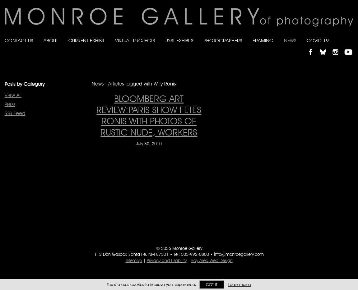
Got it (211, 284)
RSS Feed (15, 113)
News (290, 41)
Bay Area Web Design (212, 260)
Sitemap (134, 260)
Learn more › (239, 284)
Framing (263, 41)
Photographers (223, 41)
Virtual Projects (135, 41)
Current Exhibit (86, 41)
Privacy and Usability (167, 260)
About (51, 41)
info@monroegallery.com (239, 254)
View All (13, 95)
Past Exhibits (179, 41)
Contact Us (19, 41)
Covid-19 (318, 41)
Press (10, 104)
